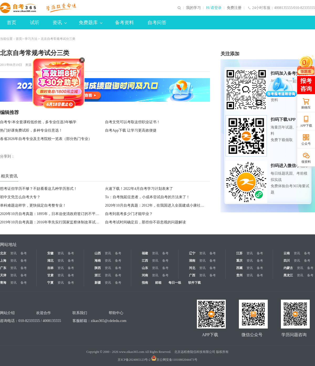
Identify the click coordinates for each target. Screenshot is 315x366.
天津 (3, 275)
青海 (3, 282)
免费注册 (234, 8)
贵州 (239, 275)
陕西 (97, 268)
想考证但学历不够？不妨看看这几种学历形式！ (38, 189)
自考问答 (157, 22)
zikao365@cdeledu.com (108, 321)
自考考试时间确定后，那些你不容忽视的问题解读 (145, 222)
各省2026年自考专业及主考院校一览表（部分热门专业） (46, 139)
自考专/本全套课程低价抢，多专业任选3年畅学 (38, 122)
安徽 (50, 253)
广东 (3, 268)
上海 (3, 260)
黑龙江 (288, 275)
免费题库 (90, 22)
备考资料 (124, 22)
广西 (192, 275)
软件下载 (194, 282)
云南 (287, 253)
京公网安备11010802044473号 (174, 360)
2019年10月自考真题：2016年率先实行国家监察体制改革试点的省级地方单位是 (64, 222)
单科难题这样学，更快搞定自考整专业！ (33, 205)
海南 (97, 260)
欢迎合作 (43, 313)
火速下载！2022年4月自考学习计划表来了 (139, 189)
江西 (145, 260)
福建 (145, 253)
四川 (287, 260)
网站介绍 (7, 313)
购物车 (306, 107)
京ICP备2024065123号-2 (134, 360)
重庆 (239, 260)
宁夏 (50, 282)
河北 (192, 268)
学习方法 (31, 39)
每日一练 (175, 282)
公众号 (306, 144)
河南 (145, 275)
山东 (145, 268)
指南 (145, 282)
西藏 (239, 268)
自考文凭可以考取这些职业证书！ (132, 122)
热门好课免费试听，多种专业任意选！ (31, 130)
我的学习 (193, 8)
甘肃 (50, 275)
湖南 (192, 260)
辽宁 (192, 253)
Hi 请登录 (214, 8)
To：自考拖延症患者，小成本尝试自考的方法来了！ (147, 197)
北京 (3, 253)
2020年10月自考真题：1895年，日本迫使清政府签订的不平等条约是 (55, 214)
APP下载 (306, 125)
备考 (23, 253)
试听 (34, 22)
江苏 (239, 253)
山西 (97, 253)
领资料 (306, 162)
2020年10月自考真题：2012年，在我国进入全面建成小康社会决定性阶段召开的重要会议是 (178, 205)
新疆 (97, 282)
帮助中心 (116, 313)
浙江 (97, 275)
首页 (11, 22)
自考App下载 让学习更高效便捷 (130, 130)
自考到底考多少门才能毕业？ (129, 214)
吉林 (50, 268)
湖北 (50, 260)
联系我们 (79, 313)
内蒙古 (288, 268)
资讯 (59, 22)
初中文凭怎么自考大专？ (20, 197)
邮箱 (158, 282)
